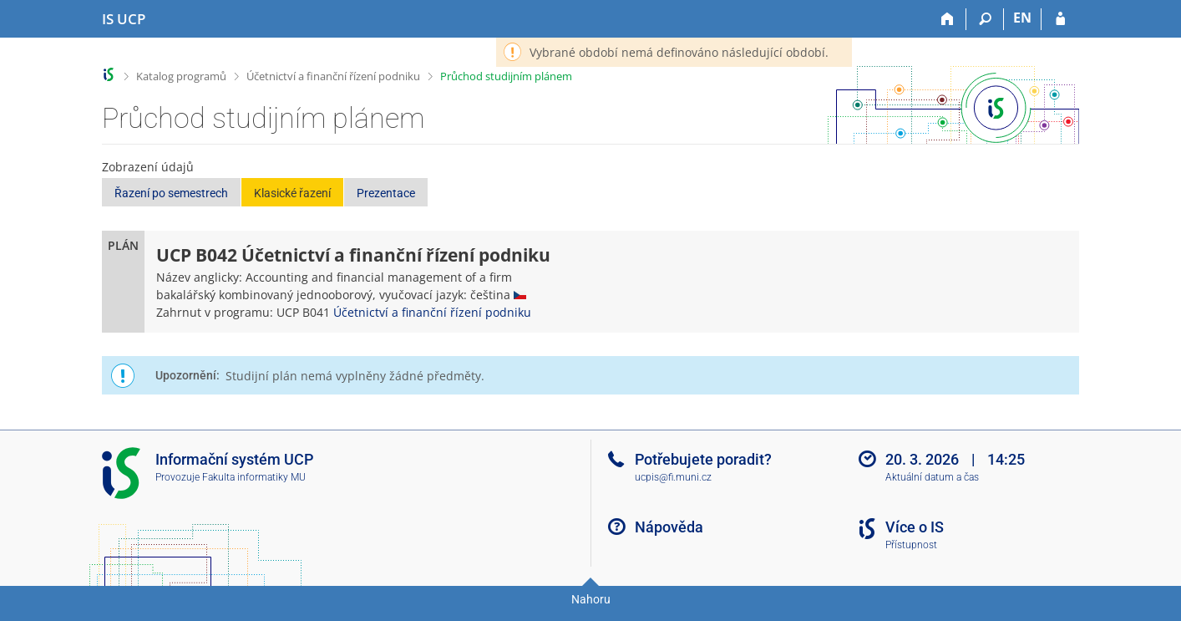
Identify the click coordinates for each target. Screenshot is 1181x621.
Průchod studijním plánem (506, 76)
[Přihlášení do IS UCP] (1060, 19)
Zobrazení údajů (148, 167)
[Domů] (947, 19)
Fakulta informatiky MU (254, 477)
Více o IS (914, 527)
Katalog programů (181, 76)
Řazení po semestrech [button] (171, 193)
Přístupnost (911, 545)
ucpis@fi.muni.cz (673, 477)
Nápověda (669, 527)
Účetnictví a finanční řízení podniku (333, 76)
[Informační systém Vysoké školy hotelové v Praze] (123, 19)
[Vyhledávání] (985, 19)
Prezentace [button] (386, 193)
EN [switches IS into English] (1022, 17)
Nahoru (591, 599)
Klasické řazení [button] (292, 193)
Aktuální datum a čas (932, 477)
